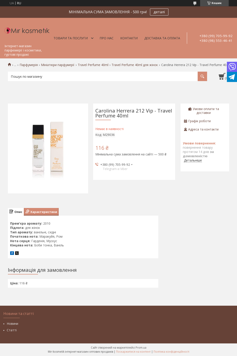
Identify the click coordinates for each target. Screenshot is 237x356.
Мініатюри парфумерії (57, 65)
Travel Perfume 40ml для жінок (135, 65)
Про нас (107, 38)
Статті (12, 330)
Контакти (129, 38)
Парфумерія (29, 65)
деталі (159, 11)
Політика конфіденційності (171, 352)
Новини (12, 323)
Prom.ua (141, 347)
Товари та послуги (71, 38)
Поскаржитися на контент (133, 352)
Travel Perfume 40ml (93, 65)
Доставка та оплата (162, 38)
